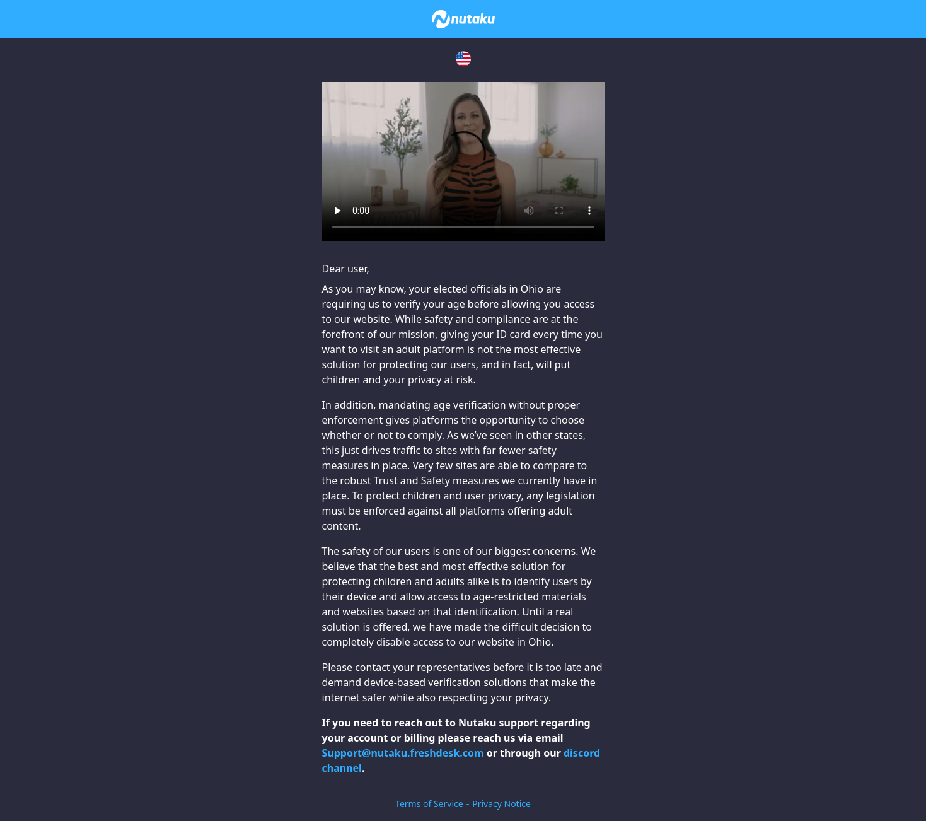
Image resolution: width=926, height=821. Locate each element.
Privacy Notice (501, 804)
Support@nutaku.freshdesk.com (403, 753)
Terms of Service (429, 804)
